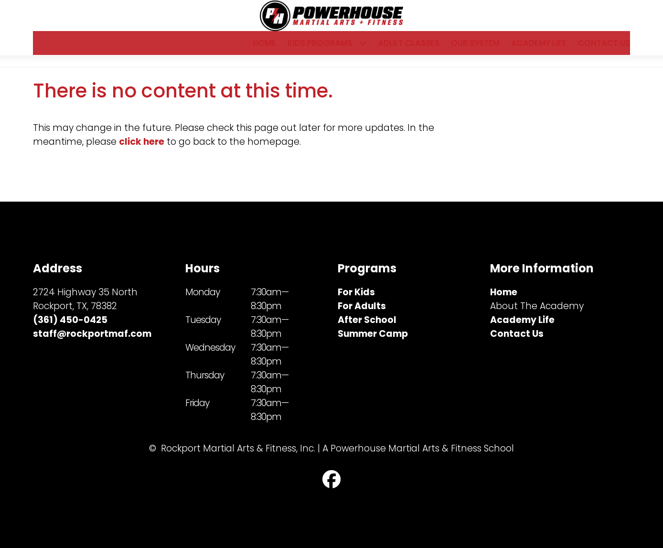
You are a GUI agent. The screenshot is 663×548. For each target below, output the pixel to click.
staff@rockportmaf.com (92, 333)
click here (141, 152)
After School (367, 319)
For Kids (356, 292)
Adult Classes (408, 48)
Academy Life (539, 48)
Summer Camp (373, 333)
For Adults (362, 306)
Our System (475, 48)
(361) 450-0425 (70, 319)
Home (264, 48)
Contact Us (604, 48)
